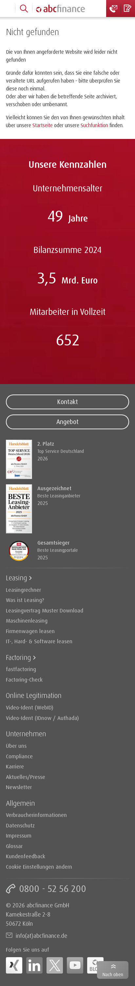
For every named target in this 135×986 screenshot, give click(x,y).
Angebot (67, 422)
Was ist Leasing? (25, 599)
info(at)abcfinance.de (41, 935)
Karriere (15, 766)
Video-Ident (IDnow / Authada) (42, 717)
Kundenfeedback (25, 856)
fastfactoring (21, 669)
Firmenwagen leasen (30, 631)
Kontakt (67, 402)
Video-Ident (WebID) (29, 707)
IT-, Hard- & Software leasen (39, 641)
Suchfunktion (94, 125)
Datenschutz (20, 825)
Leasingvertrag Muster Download (44, 610)
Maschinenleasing (27, 620)
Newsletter (19, 786)
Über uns (16, 745)
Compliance (19, 756)
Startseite (42, 125)
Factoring (18, 657)
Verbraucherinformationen (36, 814)
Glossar (14, 845)
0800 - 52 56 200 (52, 888)
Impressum (18, 835)
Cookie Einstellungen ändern (39, 866)
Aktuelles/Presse (25, 776)
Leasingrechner (23, 589)
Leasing (16, 577)
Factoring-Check (24, 679)
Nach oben (113, 974)
